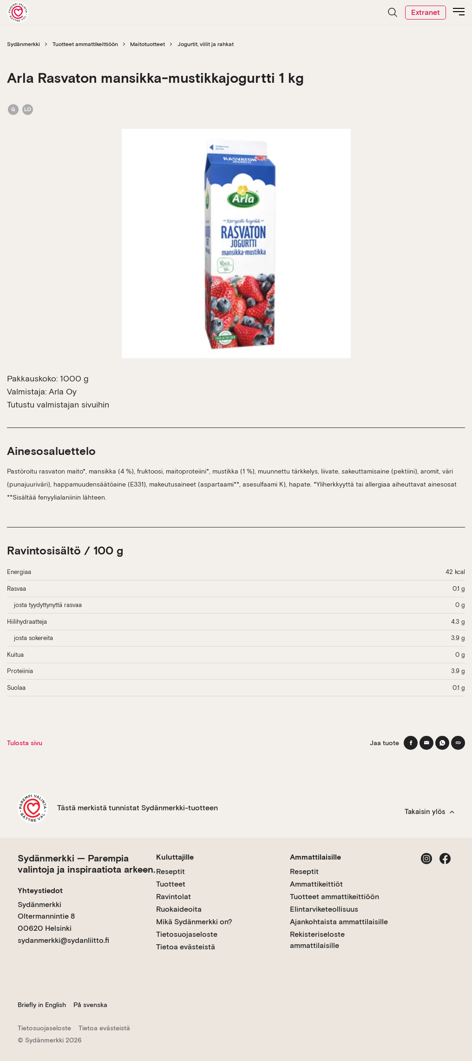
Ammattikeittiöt (316, 884)
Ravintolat (173, 896)
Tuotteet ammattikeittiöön (85, 44)
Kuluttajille (175, 857)
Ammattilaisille (315, 857)
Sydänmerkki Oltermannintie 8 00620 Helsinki (46, 916)
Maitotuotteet (147, 44)
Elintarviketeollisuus (324, 909)
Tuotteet (170, 884)
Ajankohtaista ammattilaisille (339, 921)
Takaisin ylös (429, 811)
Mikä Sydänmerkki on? (194, 921)
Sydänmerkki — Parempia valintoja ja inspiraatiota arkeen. (86, 864)
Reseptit (170, 871)
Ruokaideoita (179, 909)
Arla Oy (63, 391)
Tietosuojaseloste (186, 934)
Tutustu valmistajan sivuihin (58, 404)
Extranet (425, 12)
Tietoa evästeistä (185, 946)
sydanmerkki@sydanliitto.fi (63, 940)
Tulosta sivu (24, 743)
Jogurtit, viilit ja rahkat (205, 44)
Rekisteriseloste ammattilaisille (317, 940)
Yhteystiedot (40, 890)
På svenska (90, 1004)
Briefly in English (42, 1004)
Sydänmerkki (23, 44)
